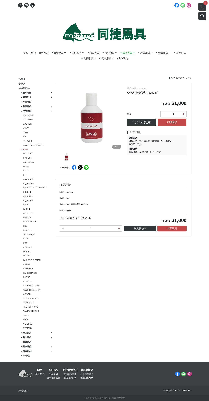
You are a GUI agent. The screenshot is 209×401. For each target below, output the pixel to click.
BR (24, 137)
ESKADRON (28, 179)
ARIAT (26, 128)
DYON (26, 166)
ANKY (25, 132)
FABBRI (26, 209)
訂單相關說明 (53, 378)
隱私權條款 (87, 370)
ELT (25, 175)
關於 (39, 370)
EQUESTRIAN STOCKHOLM (35, 188)
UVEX (25, 320)
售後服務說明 (70, 378)
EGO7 (25, 171)
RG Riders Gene (30, 273)
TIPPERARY (28, 303)
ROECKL (27, 281)
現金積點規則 (86, 378)
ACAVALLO (28, 120)
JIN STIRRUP (29, 235)
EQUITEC (27, 192)
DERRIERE (28, 154)
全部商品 (53, 370)
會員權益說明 (86, 374)
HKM (25, 226)
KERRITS (27, 247)
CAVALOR (27, 141)
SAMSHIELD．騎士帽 (32, 290)
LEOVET (27, 256)
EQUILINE (27, 196)
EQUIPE (26, 205)
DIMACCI (27, 158)
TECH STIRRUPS (30, 307)
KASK (25, 239)
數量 (129, 114)
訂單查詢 (53, 374)
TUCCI (26, 315)
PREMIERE (28, 269)
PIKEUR (26, 264)
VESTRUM (27, 328)
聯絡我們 (40, 374)
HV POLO (27, 230)
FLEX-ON (27, 218)
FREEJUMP (28, 213)
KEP (25, 243)
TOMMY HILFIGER (31, 311)
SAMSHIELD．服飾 (31, 286)
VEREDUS (27, 324)
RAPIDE (26, 277)
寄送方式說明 (70, 374)
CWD (25, 149)
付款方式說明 (70, 370)
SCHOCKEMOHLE (31, 298)
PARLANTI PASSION (32, 260)
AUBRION (27, 124)
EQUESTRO (28, 183)
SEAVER (27, 294)
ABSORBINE (28, 115)
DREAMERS (28, 162)
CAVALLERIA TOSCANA (33, 145)
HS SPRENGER (30, 222)
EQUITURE (28, 201)
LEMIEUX (27, 252)
